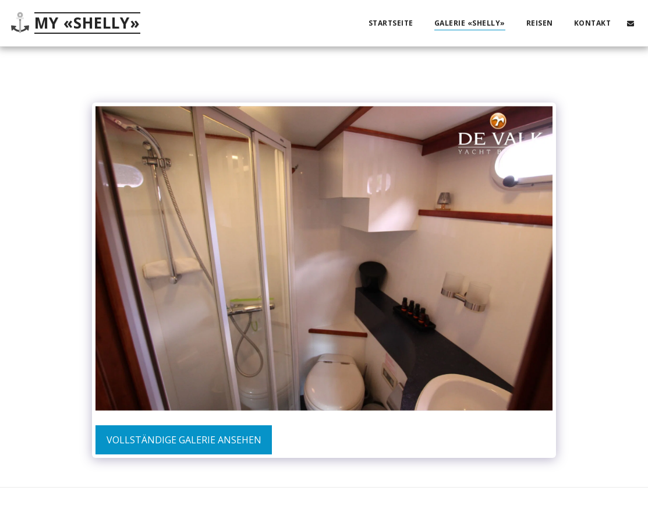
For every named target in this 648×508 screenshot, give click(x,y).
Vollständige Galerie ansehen (184, 439)
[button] (630, 23)
